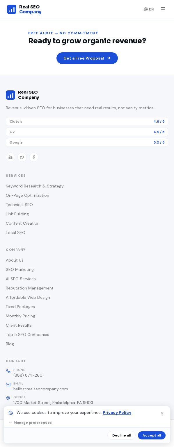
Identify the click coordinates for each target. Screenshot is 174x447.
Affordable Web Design (28, 297)
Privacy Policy (86, 438)
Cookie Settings (41, 438)
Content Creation (23, 223)
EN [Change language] (149, 9)
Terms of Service (132, 438)
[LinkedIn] (10, 157)
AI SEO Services (21, 278)
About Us (15, 260)
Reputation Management (30, 288)
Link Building (17, 214)
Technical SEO (19, 204)
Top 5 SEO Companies (27, 334)
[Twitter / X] (22, 157)
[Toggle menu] (163, 9)
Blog (10, 343)
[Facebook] (33, 157)
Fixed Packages (20, 306)
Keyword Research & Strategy (35, 186)
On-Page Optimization (27, 195)
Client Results (19, 325)
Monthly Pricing (20, 316)
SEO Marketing (20, 269)
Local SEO (15, 232)
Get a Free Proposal (87, 58)
